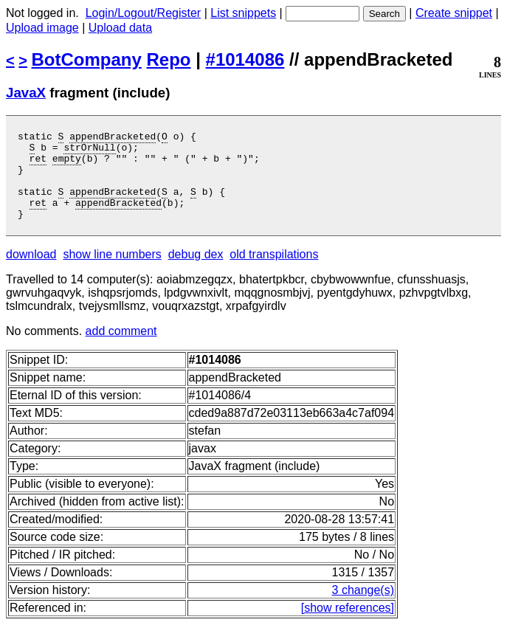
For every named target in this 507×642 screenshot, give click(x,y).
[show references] (347, 625)
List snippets (243, 13)
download (31, 272)
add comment (121, 348)
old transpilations (274, 272)
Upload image (42, 27)
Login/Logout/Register (143, 13)
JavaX (26, 92)
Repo (169, 59)
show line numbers (112, 272)
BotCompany (87, 59)
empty (66, 164)
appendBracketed (112, 138)
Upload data (120, 27)
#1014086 (245, 59)
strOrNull (89, 151)
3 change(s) (363, 607)
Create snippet (453, 13)
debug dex (196, 272)
